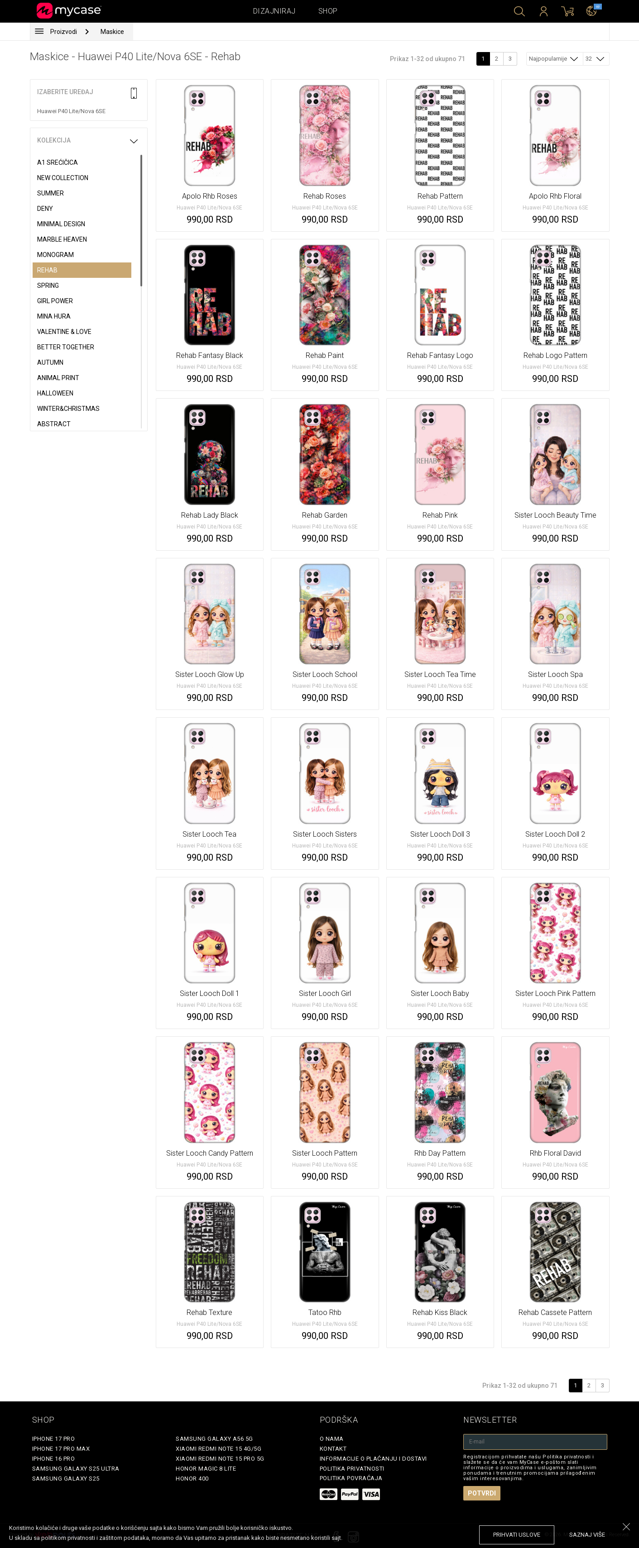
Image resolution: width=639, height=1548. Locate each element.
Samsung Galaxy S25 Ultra (76, 1468)
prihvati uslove (516, 1534)
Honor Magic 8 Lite (206, 1468)
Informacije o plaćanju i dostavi (373, 1458)
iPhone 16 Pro (53, 1458)
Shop (328, 11)
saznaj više (587, 1534)
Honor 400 (192, 1478)
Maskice (112, 31)
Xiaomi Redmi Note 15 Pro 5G (220, 1458)
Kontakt (333, 1448)
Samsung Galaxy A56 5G (214, 1438)
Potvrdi (482, 1493)
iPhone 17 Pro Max (61, 1448)
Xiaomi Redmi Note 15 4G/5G (218, 1448)
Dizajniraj (274, 11)
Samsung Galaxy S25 (66, 1478)
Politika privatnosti (352, 1468)
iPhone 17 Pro (53, 1438)
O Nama (332, 1438)
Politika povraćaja (351, 1478)
